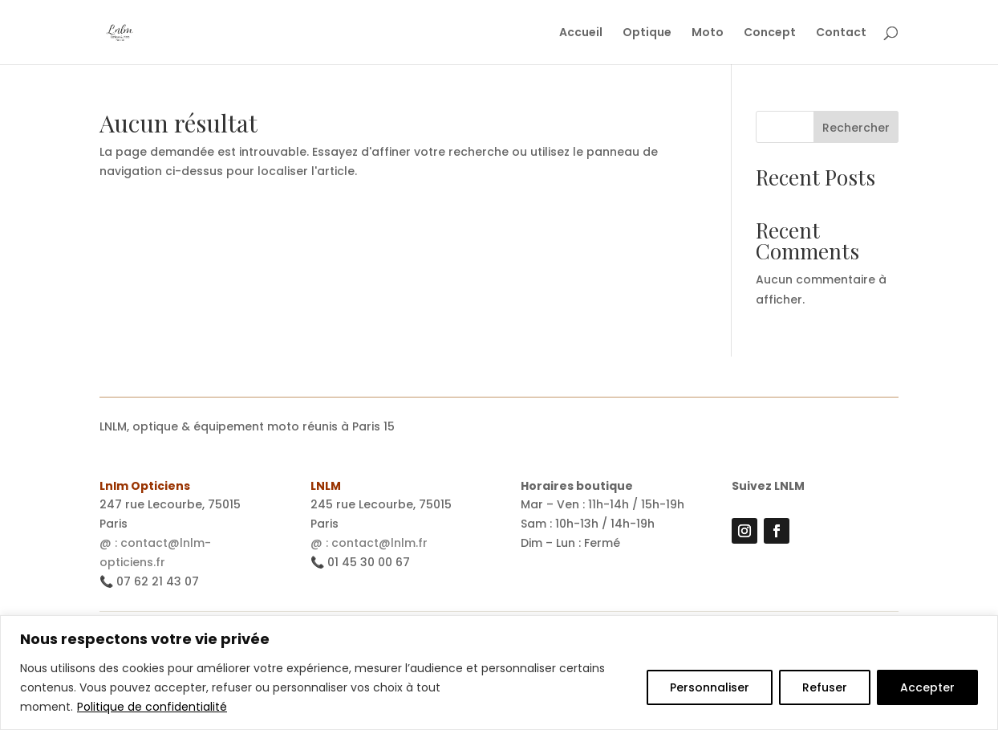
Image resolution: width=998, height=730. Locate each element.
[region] (499, 672)
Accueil (580, 33)
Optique (647, 33)
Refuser (824, 687)
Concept (770, 33)
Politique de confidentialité (152, 707)
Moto (708, 33)
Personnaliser (709, 687)
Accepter (927, 687)
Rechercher (856, 128)
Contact (841, 33)
